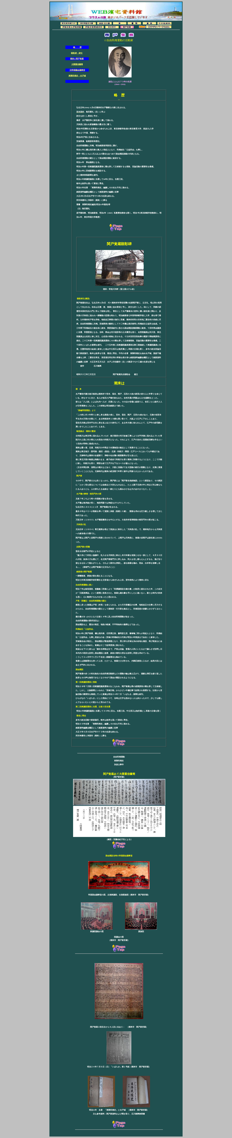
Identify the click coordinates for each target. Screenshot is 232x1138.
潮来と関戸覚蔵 (77, 59)
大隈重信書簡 (77, 64)
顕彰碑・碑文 (77, 53)
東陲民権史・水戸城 (77, 76)
